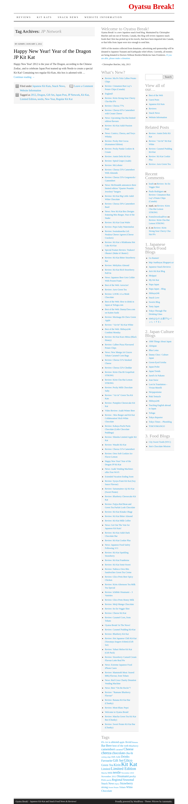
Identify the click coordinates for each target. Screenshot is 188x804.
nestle (41, 99)
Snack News (68, 17)
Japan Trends (154, 371)
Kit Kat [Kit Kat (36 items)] (129, 764)
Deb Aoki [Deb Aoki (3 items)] (115, 757)
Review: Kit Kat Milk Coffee (118, 520)
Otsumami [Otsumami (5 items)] (123, 776)
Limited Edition (28, 99)
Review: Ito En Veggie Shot (117, 608)
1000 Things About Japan (160, 341)
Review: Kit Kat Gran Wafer (117, 222)
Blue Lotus (154, 350)
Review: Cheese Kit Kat (115, 613)
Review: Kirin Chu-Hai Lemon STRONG (159, 209)
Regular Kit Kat (64, 99)
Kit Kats (44, 17)
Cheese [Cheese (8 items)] (128, 749)
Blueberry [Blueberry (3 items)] (133, 746)
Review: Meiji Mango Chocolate (119, 604)
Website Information (103, 17)
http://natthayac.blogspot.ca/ (161, 262)
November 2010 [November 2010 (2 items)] (127, 773)
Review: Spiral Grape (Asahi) (118, 161)
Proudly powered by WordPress (129, 801)
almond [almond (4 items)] (115, 742)
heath (151, 183)
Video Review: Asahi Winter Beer (120, 410)
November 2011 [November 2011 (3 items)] (108, 776)
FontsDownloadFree (158, 216)
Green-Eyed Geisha (157, 362)
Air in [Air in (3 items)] (107, 742)
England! (109, 93)
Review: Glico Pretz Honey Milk (119, 600)
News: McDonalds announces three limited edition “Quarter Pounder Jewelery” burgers (120, 188)
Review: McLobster (113, 165)
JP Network (74, 95)
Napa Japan (154, 284)
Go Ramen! (154, 258)
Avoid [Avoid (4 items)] (128, 742)
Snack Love (154, 297)
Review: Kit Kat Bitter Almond (119, 516)
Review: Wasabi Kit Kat (115, 444)
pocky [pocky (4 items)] (132, 776)
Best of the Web (156, 95)
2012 (33, 95)
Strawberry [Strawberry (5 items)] (126, 783)
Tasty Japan (154, 306)
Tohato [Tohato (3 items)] (122, 787)
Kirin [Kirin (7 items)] (117, 765)
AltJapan (153, 346)
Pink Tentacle (155, 396)
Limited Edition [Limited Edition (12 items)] (123, 768)
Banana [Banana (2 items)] (135, 742)
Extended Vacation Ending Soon (119, 476)
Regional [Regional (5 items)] (117, 779)
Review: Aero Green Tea (116, 289)
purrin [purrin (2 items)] (109, 780)
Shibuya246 (154, 293)
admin (21, 44)
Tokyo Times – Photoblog (160, 422)
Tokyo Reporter (156, 417)
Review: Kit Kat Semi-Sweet (118, 564)
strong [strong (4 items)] (104, 787)
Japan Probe (154, 367)
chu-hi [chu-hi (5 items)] (129, 753)
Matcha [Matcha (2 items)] (104, 773)
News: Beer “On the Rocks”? (118, 688)
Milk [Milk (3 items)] (110, 773)
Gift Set (50, 95)
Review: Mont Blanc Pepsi (117, 707)
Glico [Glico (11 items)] (128, 760)
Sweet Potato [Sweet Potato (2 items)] (113, 787)
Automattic (167, 801)
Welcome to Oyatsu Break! (117, 712)
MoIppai (152, 275)
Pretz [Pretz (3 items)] (103, 780)
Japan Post (61, 95)
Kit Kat (85, 95)
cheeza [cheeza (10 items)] (106, 753)
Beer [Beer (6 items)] (109, 745)
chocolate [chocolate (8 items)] (118, 753)
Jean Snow (153, 380)
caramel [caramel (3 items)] (119, 749)
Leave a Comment (83, 86)
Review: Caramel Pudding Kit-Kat (120, 629)
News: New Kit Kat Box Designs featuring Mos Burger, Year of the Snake (120, 214)
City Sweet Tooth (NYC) (160, 442)
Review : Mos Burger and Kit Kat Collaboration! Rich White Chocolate (120, 418)
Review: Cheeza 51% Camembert (120, 449)
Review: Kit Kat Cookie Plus (118, 540)
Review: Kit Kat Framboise (117, 560)
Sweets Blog (154, 302)
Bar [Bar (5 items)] (103, 745)
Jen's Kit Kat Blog (157, 271)
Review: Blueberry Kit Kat (117, 634)
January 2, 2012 (34, 44)
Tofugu (152, 413)
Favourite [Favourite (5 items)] (106, 760)
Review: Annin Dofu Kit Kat (117, 156)
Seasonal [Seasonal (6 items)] (128, 779)
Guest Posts (154, 99)
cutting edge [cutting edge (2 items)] (106, 757)
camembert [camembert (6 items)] (108, 749)
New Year (50, 99)
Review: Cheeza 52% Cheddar (118, 367)
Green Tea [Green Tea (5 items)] (107, 765)
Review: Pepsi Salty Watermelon (119, 227)
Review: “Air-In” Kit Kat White (119, 325)
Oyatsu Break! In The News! (117, 625)
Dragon (41, 95)
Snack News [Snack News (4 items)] (107, 783)
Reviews (24, 17)
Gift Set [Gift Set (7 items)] (118, 760)
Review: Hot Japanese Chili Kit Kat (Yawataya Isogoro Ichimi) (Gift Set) (120, 641)
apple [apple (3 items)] (122, 742)
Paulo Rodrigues (156, 191)
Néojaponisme (155, 392)
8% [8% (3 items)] (102, 742)
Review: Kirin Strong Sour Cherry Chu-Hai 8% (160, 231)
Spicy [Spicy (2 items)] (117, 784)
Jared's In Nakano (156, 375)
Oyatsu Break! (151, 6)
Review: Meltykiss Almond (117, 265)
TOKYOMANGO (157, 426)
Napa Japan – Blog (157, 289)
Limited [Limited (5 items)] (105, 768)
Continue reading (24, 77)
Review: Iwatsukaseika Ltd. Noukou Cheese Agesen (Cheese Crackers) (119, 234)
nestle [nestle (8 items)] (117, 772)
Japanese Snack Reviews (160, 267)
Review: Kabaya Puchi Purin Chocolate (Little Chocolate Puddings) (117, 429)
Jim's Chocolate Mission (160, 446)
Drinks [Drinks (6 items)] (125, 756)
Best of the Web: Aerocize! (117, 285)
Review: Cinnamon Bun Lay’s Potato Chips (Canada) (159, 198)
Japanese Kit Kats (41, 86)
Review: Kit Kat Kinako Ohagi (118, 512)
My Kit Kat (154, 280)
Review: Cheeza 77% (114, 106)
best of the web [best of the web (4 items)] (120, 745)
